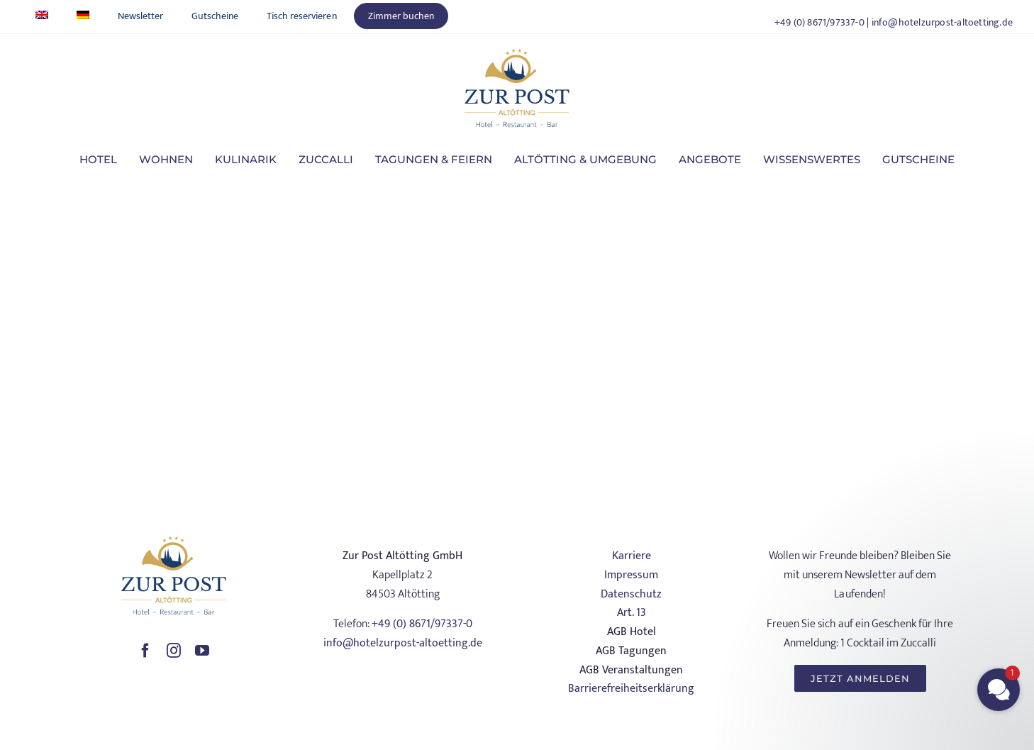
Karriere (631, 556)
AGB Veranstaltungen (631, 670)
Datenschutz (631, 594)
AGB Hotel (631, 631)
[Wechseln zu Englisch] (41, 16)
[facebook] (145, 651)
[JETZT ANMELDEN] (860, 678)
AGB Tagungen (631, 651)
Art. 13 (631, 612)
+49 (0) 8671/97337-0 (819, 22)
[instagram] (174, 651)
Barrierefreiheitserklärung (631, 688)
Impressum (631, 575)
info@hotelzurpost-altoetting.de (942, 22)
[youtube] (202, 651)
